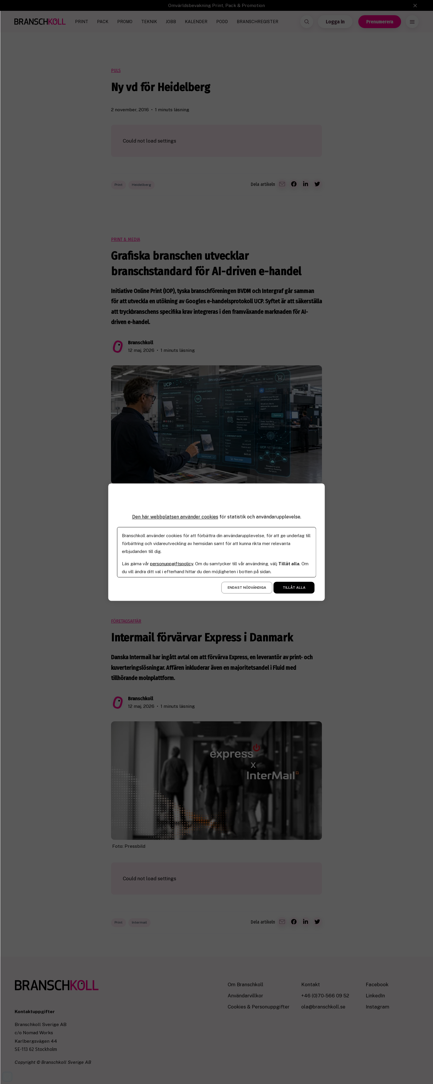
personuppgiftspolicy (171, 563)
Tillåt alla (294, 587)
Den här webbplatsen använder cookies (175, 517)
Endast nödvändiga (247, 587)
